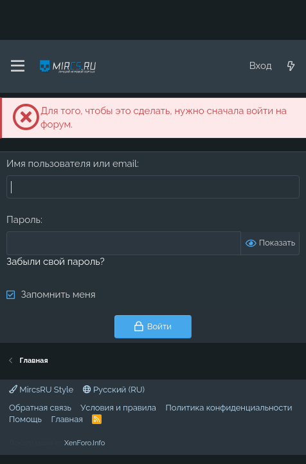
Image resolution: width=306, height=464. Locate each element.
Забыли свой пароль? (55, 261)
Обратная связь (40, 407)
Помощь (25, 419)
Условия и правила (118, 407)
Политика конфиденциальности (228, 407)
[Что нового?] (290, 66)
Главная (67, 419)
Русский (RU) (114, 389)
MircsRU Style (41, 389)
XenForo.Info (84, 443)
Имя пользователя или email (71, 163)
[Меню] (18, 66)
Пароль (23, 220)
